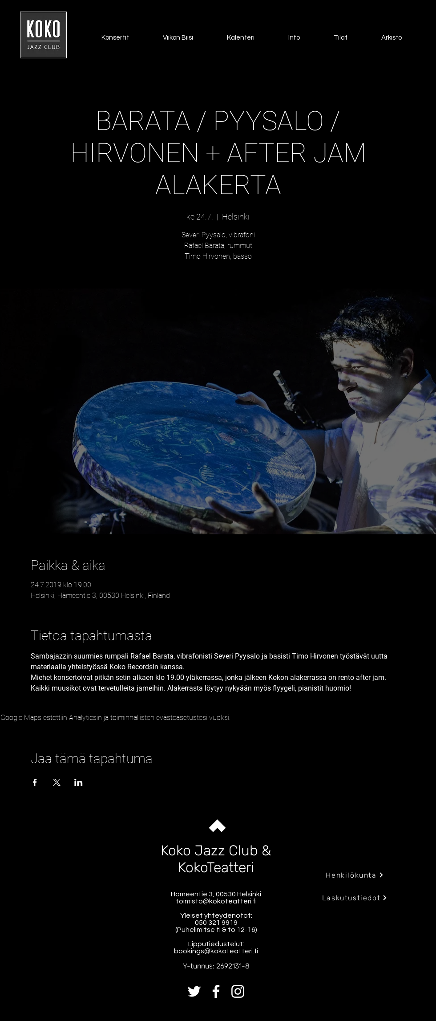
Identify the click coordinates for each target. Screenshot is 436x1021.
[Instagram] (237, 991)
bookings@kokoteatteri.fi (216, 951)
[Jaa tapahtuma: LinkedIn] (78, 782)
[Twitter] (194, 991)
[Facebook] (216, 991)
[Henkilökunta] (355, 875)
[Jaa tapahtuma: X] (56, 782)
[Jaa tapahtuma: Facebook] (35, 782)
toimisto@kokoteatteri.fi (216, 901)
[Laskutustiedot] (355, 898)
